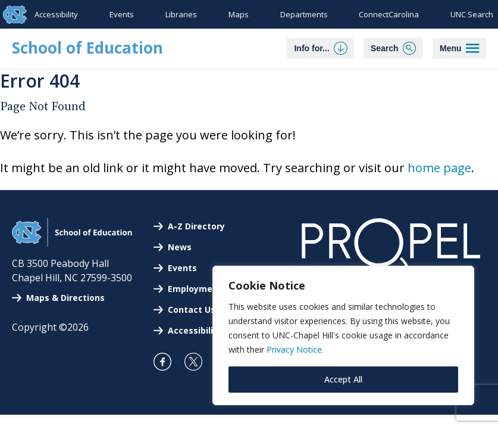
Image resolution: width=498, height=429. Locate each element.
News (180, 247)
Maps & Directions (65, 297)
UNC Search (471, 14)
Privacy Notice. (295, 349)
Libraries (181, 14)
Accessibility (56, 14)
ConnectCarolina (389, 14)
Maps (238, 14)
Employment (195, 288)
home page (439, 168)
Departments (304, 14)
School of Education (87, 47)
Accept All (343, 379)
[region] (343, 335)
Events (121, 14)
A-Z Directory (196, 226)
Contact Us (191, 309)
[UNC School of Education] (72, 243)
